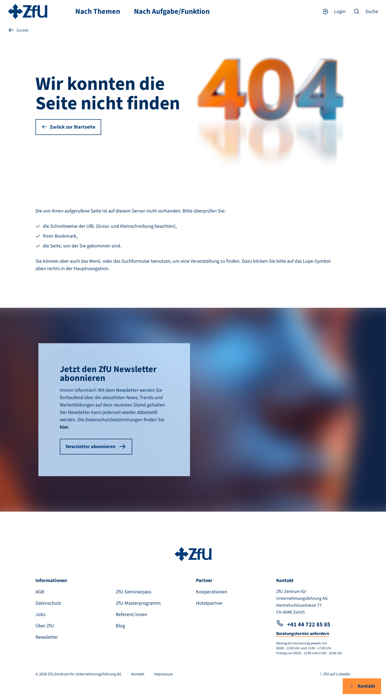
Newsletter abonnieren (96, 447)
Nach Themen (97, 11)
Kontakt (362, 686)
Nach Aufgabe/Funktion (172, 11)
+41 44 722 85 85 (303, 624)
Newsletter (46, 637)
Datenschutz (48, 603)
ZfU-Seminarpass (133, 591)
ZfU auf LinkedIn (334, 674)
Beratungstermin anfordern (302, 634)
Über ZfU (44, 625)
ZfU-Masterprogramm (138, 603)
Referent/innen (131, 614)
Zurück (18, 30)
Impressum (163, 674)
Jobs (40, 614)
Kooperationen (211, 591)
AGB (39, 591)
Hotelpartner (209, 603)
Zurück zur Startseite (68, 127)
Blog (120, 625)
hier (64, 427)
